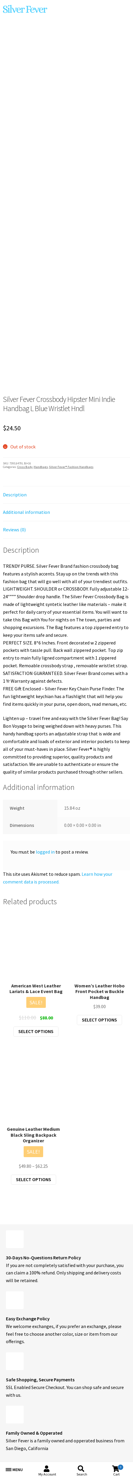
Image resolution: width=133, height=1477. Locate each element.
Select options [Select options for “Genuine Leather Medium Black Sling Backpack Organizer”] (33, 1179)
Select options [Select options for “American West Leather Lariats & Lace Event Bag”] (35, 1031)
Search (82, 1474)
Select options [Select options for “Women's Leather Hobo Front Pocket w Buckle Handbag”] (99, 1020)
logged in (45, 852)
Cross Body (25, 467)
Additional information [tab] (26, 512)
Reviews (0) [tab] (14, 530)
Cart (118, 1470)
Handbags (41, 467)
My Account (47, 1474)
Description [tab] (15, 495)
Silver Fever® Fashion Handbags (71, 467)
